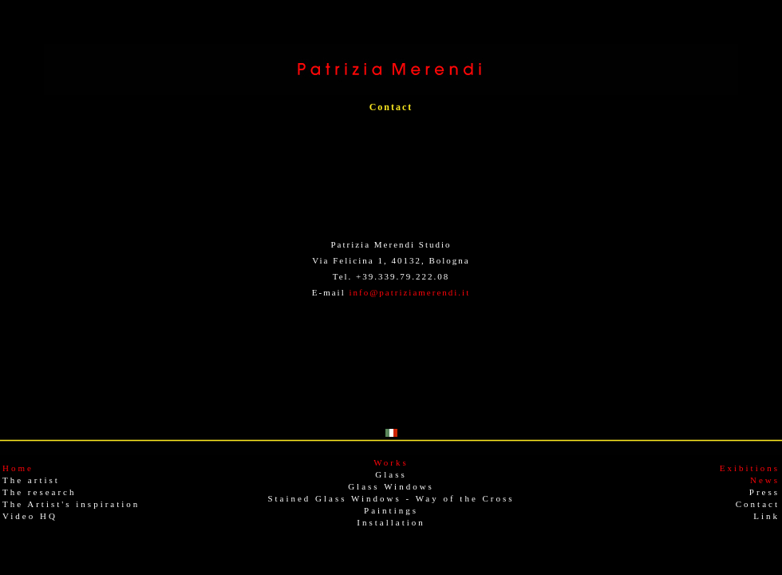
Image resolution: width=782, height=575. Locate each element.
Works (390, 462)
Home (18, 468)
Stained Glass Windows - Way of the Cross (390, 498)
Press (764, 492)
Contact (758, 504)
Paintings (391, 510)
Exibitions (750, 468)
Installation (391, 522)
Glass (390, 474)
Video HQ (29, 516)
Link (766, 516)
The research (39, 492)
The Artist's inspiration (71, 504)
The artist (31, 480)
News (765, 480)
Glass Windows (391, 486)
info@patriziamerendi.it (409, 292)
